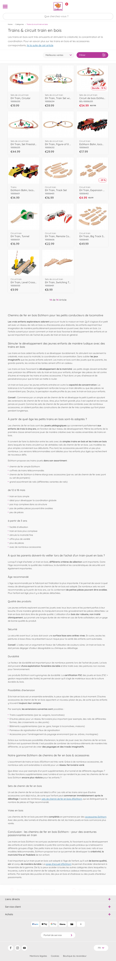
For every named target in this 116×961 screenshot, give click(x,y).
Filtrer (92, 55)
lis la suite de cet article (40, 45)
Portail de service (58, 935)
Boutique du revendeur (74, 956)
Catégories (19, 24)
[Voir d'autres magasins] (66, 4)
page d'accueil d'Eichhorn (58, 864)
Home (10, 24)
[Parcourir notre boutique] (58, 16)
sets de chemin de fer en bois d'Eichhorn (62, 798)
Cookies (55, 956)
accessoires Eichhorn (95, 816)
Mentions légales (38, 956)
